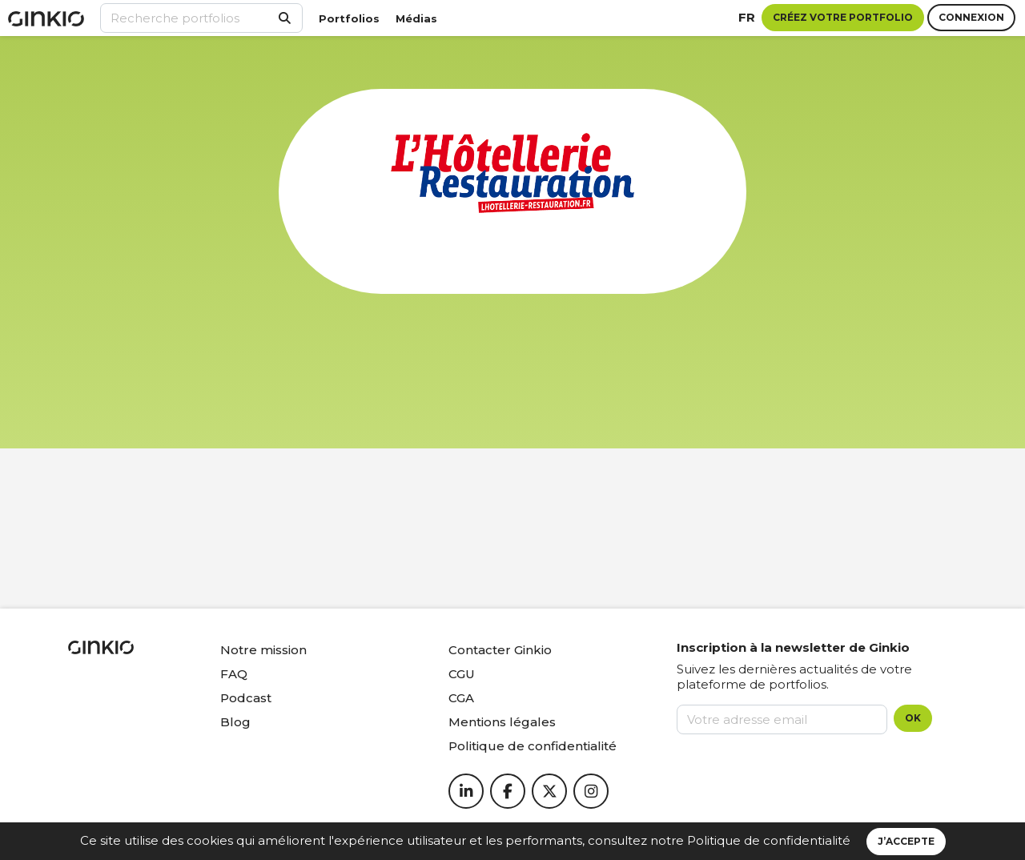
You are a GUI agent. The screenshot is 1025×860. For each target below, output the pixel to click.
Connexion (971, 17)
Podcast (245, 697)
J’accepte (906, 841)
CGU (461, 673)
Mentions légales (502, 721)
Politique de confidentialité (768, 840)
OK (913, 718)
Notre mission (263, 649)
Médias (416, 18)
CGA (461, 697)
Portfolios (349, 18)
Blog (235, 721)
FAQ (233, 673)
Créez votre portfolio (843, 17)
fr (746, 17)
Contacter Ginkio (500, 649)
